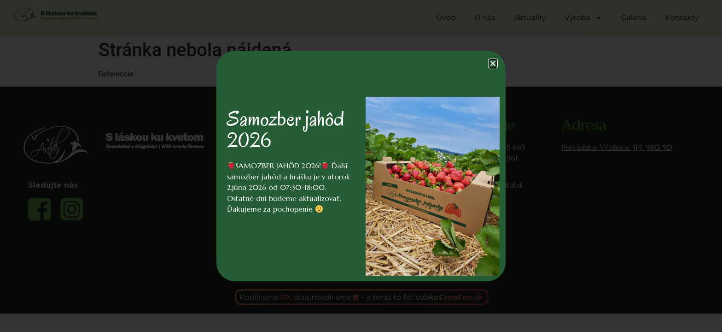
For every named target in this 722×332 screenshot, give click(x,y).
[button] (492, 63)
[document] (361, 166)
